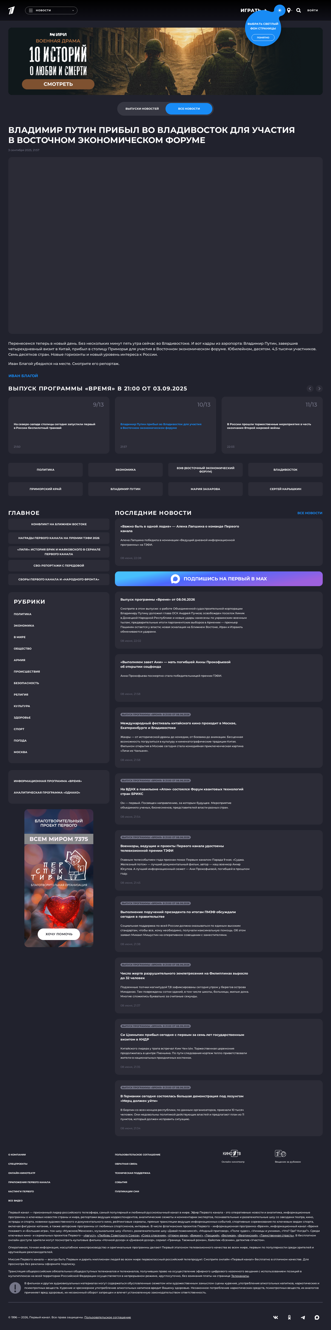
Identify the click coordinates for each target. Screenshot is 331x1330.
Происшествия (27, 671)
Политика (45, 469)
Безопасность (26, 683)
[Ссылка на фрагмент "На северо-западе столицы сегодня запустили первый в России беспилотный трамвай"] (58, 425)
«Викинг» (196, 1235)
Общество (22, 648)
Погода (20, 740)
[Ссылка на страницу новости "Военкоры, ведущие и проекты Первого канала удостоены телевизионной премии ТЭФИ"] (218, 860)
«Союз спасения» (153, 1235)
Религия (21, 694)
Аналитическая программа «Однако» (47, 792)
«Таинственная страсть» (276, 1235)
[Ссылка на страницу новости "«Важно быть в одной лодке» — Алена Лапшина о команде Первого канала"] (218, 542)
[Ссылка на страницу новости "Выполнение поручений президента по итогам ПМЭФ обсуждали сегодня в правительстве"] (218, 924)
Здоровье (22, 717)
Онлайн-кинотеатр (21, 1173)
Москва (20, 752)
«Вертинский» (247, 1235)
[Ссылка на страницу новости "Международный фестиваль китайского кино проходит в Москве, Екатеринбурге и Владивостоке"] (218, 737)
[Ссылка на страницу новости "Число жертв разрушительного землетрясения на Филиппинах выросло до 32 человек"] (218, 985)
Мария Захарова (205, 489)
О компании (17, 1154)
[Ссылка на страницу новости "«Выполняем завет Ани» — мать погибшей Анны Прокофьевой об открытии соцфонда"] (218, 678)
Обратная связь (126, 1163)
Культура (22, 706)
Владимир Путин (125, 489)
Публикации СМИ (127, 1191)
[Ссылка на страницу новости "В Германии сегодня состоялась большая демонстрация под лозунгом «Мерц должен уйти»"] (218, 1108)
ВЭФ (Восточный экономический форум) (205, 469)
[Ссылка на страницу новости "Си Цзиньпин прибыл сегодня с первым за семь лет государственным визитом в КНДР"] (218, 1046)
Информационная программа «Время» (48, 781)
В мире (20, 637)
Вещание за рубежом (288, 1156)
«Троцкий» (212, 1235)
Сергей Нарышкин (285, 489)
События (121, 1182)
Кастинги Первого (21, 1191)
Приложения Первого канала (29, 1182)
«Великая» (228, 1235)
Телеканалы (240, 1276)
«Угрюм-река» (178, 1235)
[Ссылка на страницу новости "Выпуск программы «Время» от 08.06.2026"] (218, 620)
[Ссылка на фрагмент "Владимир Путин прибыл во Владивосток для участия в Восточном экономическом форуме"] (165, 425)
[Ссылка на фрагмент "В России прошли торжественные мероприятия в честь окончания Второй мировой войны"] (272, 425)
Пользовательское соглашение (137, 1154)
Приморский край (45, 489)
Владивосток (285, 469)
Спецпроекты (17, 1163)
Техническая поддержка (132, 1173)
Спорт (19, 729)
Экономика (125, 469)
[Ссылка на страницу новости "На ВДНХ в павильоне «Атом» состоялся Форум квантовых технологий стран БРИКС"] (218, 799)
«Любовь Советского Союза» (118, 1235)
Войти (312, 10)
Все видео (15, 1200)
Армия (19, 660)
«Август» (89, 1235)
